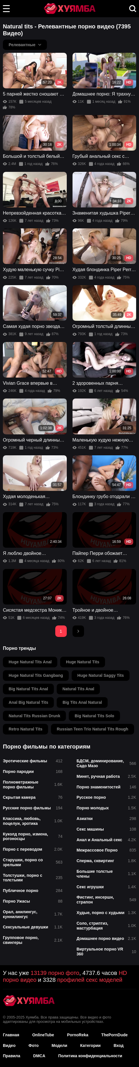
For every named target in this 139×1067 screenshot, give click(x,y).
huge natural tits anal (30, 662)
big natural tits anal (28, 689)
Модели (59, 1045)
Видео (9, 1045)
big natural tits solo (94, 716)
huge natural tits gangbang (36, 675)
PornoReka (77, 1035)
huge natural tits (82, 662)
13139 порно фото (55, 973)
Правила (11, 1056)
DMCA (39, 1056)
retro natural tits (25, 729)
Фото (33, 1045)
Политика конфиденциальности (90, 1056)
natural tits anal (78, 689)
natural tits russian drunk (34, 716)
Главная (11, 1035)
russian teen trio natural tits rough (92, 729)
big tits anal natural (82, 702)
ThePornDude (114, 1035)
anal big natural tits (28, 702)
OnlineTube (43, 1035)
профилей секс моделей (89, 980)
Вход (119, 1045)
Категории (90, 1045)
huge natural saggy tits (100, 675)
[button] (6, 8)
